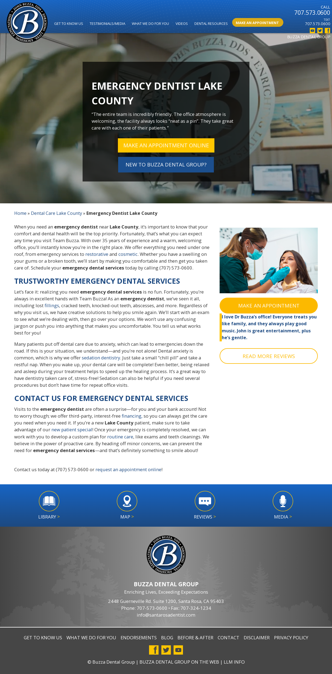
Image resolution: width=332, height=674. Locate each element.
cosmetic (128, 254)
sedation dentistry (101, 358)
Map (127, 516)
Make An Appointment (257, 22)
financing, (132, 416)
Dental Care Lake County (57, 213)
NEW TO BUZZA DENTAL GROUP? (166, 164)
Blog (167, 637)
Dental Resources (211, 23)
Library (49, 516)
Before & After (195, 637)
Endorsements (139, 637)
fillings (52, 306)
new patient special (71, 430)
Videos (182, 23)
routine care (120, 436)
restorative (96, 254)
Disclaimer (257, 637)
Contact (228, 637)
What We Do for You (150, 23)
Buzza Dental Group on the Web (179, 662)
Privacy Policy (291, 637)
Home (20, 213)
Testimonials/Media (107, 23)
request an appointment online (128, 470)
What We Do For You (91, 637)
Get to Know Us (68, 23)
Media (283, 516)
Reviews (205, 516)
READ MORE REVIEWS (269, 356)
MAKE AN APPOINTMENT (268, 305)
